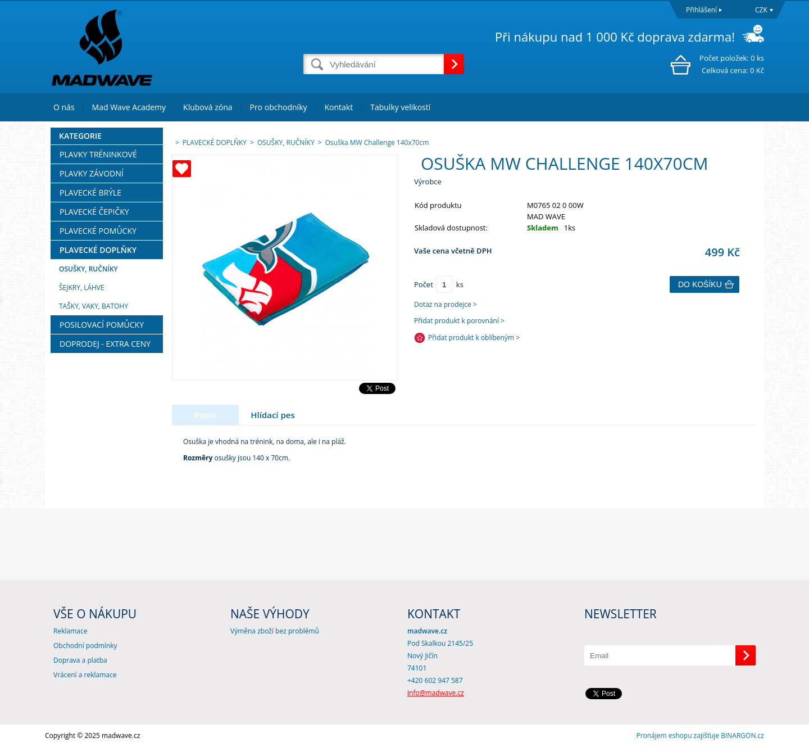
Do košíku (700, 284)
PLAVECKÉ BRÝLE (90, 192)
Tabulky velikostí (400, 107)
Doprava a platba (80, 660)
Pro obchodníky (278, 107)
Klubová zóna (207, 107)
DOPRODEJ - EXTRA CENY (105, 343)
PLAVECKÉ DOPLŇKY (98, 250)
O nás (64, 107)
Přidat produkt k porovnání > (459, 320)
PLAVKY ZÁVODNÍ (92, 173)
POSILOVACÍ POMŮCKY (102, 324)
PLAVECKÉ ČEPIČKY (94, 211)
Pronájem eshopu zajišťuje (677, 735)
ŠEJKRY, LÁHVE (81, 287)
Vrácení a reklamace (84, 675)
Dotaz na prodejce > (445, 304)
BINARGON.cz (742, 735)
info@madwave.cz (435, 693)
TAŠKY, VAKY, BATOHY (93, 306)
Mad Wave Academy (129, 107)
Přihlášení (701, 10)
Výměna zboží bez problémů (274, 631)
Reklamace (70, 631)
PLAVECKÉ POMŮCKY (98, 230)
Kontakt (339, 107)
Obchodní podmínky (85, 645)
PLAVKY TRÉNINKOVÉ (98, 154)
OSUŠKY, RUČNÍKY (88, 269)
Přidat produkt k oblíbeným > (474, 337)
